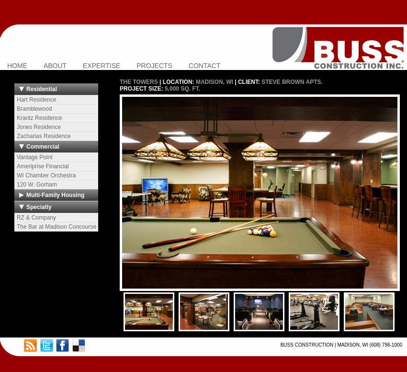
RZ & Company (36, 217)
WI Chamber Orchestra (46, 175)
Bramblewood (34, 108)
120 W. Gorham (37, 184)
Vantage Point (35, 157)
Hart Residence (37, 99)
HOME (17, 66)
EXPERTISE (101, 66)
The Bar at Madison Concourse (56, 226)
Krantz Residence (39, 118)
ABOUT (55, 66)
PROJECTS (154, 66)
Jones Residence (39, 127)
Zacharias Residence (44, 136)
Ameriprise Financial (43, 166)
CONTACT (205, 66)
